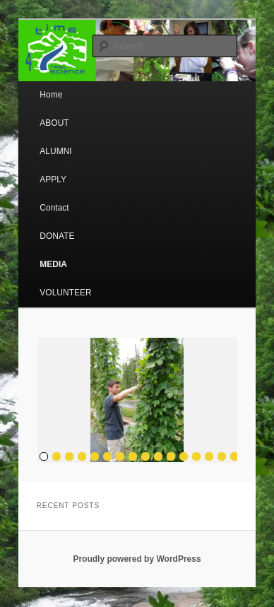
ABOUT (54, 123)
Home (51, 95)
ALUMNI (55, 151)
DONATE (57, 236)
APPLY (53, 179)
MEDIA (53, 264)
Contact (54, 208)
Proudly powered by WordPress (137, 559)
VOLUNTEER (65, 292)
